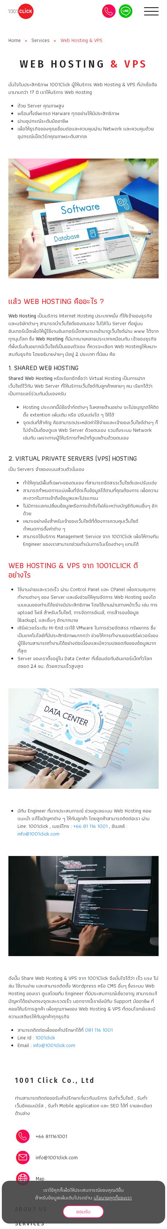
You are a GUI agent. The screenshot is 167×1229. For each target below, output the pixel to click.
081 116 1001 (99, 1030)
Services (40, 40)
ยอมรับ (83, 1211)
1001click (45, 1038)
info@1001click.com (38, 834)
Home (14, 40)
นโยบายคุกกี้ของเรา (113, 1198)
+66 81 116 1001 (90, 826)
